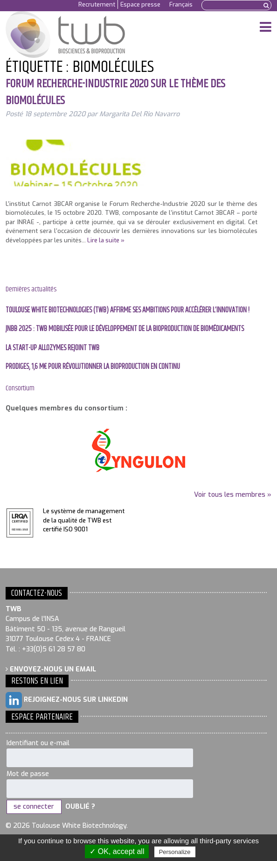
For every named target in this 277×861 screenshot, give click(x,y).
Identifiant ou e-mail (38, 743)
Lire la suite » (106, 240)
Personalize (175, 851)
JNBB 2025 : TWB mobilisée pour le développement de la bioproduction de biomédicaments (125, 329)
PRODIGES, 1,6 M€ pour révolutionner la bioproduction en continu (93, 367)
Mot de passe (28, 773)
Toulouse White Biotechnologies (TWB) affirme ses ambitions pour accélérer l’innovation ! (127, 310)
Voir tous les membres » (232, 494)
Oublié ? (80, 806)
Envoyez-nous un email (51, 669)
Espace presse (140, 4)
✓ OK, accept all (117, 851)
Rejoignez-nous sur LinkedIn (67, 700)
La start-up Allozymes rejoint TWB (52, 348)
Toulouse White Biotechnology (69, 34)
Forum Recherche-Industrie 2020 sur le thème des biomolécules (115, 92)
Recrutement (96, 4)
